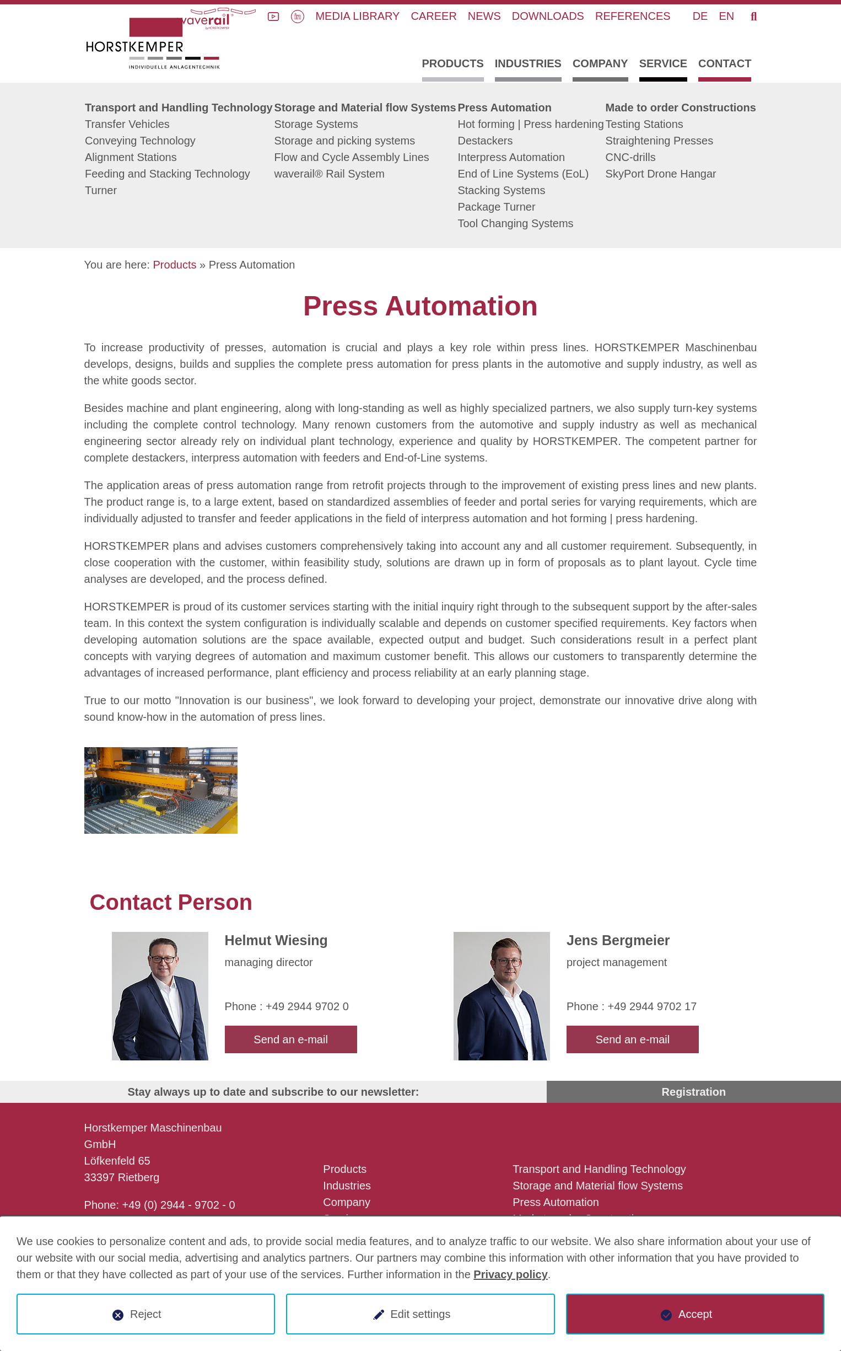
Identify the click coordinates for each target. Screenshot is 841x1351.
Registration (694, 1092)
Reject (145, 1314)
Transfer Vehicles (127, 124)
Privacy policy (510, 1274)
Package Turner (496, 207)
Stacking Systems (501, 190)
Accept (695, 1314)
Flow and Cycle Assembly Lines (351, 157)
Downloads (548, 16)
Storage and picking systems (345, 141)
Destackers (485, 141)
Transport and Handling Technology (179, 107)
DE (700, 16)
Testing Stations (644, 124)
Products (453, 63)
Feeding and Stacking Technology (167, 174)
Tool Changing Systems (515, 223)
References (633, 16)
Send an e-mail (291, 1039)
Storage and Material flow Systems (365, 107)
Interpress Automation (511, 157)
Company (600, 63)
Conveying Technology (140, 141)
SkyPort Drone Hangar (661, 174)
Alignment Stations (131, 157)
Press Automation (504, 107)
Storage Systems (316, 124)
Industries (528, 63)
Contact (724, 63)
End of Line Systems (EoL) (523, 174)
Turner (101, 190)
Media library (357, 16)
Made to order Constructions (681, 107)
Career (433, 16)
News (484, 16)
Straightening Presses (660, 141)
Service (663, 63)
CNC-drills (631, 157)
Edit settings (421, 1314)
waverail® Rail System (329, 174)
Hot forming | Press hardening (530, 124)
